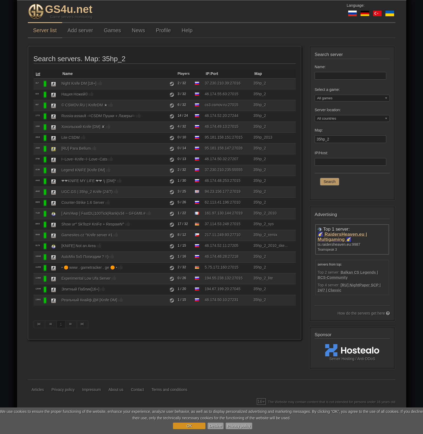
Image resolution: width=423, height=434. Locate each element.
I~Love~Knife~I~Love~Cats (84, 159)
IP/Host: (321, 153)
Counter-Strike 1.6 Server (82, 202)
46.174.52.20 (216, 115)
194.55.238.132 (218, 278)
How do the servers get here (364, 313)
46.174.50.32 (216, 159)
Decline (215, 426)
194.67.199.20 (217, 289)
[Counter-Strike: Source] (53, 214)
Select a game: (327, 89)
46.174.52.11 (216, 245)
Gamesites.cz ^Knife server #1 (86, 235)
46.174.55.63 (216, 94)
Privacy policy (239, 426)
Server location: (328, 110)
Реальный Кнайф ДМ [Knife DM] (89, 300)
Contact (137, 389)
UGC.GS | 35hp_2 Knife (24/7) (87, 192)
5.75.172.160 (216, 267)
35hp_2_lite (263, 278)
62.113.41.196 (217, 202)
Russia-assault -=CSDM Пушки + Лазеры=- (98, 116)
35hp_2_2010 (265, 213)
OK (189, 426)
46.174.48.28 (216, 256)
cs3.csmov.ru (216, 105)
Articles (38, 389)
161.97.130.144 (218, 213)
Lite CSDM (70, 137)
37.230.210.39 (217, 83)
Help (187, 30)
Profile (163, 30)
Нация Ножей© (74, 94)
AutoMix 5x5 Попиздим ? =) (84, 256)
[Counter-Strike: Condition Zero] (53, 149)
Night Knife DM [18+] (78, 83)
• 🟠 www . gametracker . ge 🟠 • (89, 267)
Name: (320, 67)
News (138, 30)
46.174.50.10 (216, 300)
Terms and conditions (169, 389)
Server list (45, 30)
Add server (80, 30)
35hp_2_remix (265, 235)
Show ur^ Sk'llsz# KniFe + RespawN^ (92, 224)
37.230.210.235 (218, 170)
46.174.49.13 (216, 126)
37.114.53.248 (217, 224)
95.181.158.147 (218, 148)
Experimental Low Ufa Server (86, 278)
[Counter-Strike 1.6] (53, 84)
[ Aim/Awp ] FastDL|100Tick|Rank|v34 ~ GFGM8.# (103, 213)
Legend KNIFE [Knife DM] (83, 170)
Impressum (91, 389)
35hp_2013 (262, 137)
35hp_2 (259, 83)
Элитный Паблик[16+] (80, 289)
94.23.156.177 (217, 191)
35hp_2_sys (263, 224)
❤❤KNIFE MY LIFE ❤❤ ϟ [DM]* (88, 181)
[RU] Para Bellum (76, 148)
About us (115, 389)
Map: (319, 130)
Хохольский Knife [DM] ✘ (83, 127)
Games (112, 30)
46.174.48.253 (217, 180)
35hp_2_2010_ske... (270, 245)
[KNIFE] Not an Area (78, 246)
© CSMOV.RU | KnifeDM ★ (84, 105)
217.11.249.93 (217, 235)
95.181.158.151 (218, 137)
